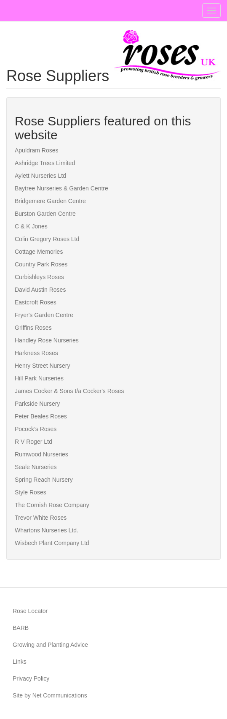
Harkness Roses (36, 353)
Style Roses (30, 492)
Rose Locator (30, 611)
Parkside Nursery (37, 403)
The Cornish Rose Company (52, 505)
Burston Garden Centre (45, 213)
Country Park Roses (41, 264)
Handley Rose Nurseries (47, 340)
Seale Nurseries (36, 467)
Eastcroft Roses (35, 302)
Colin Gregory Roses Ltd (47, 239)
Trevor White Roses (41, 517)
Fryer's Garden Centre (44, 315)
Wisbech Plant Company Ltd (52, 543)
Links (20, 661)
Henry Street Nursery (42, 365)
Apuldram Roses (37, 150)
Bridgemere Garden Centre (50, 201)
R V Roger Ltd (33, 441)
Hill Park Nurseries (39, 378)
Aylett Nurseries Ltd (40, 175)
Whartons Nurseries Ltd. (46, 530)
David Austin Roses (40, 289)
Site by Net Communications (50, 695)
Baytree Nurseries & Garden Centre (61, 188)
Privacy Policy (31, 678)
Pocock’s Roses (35, 429)
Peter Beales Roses (41, 416)
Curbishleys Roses (39, 277)
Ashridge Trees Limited (45, 163)
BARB (21, 627)
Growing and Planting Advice (50, 644)
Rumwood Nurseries (41, 454)
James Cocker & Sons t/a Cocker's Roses (69, 391)
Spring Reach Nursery (44, 479)
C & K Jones (31, 226)
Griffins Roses (33, 327)
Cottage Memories (39, 251)
